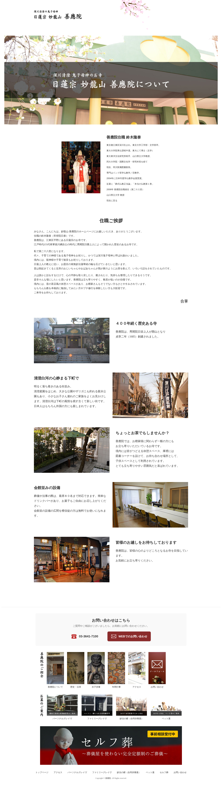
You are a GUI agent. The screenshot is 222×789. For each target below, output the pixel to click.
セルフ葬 (164, 772)
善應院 (108, 778)
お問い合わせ (180, 772)
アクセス (58, 772)
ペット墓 (150, 772)
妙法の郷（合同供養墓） (129, 772)
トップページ (41, 772)
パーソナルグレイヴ (77, 772)
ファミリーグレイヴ (102, 772)
